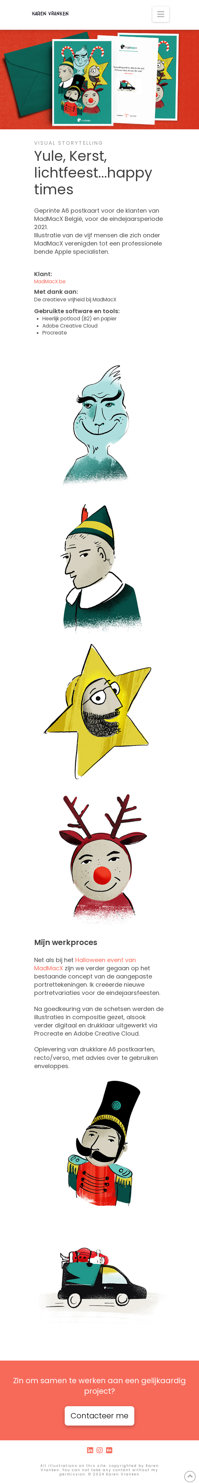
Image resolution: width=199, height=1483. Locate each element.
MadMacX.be (50, 281)
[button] (160, 14)
